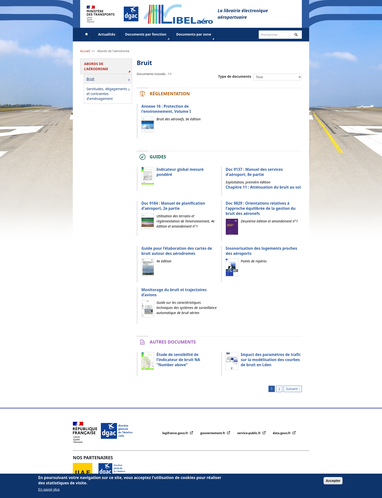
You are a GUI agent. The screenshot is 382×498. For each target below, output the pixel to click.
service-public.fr (249, 433)
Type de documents (234, 76)
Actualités (106, 34)
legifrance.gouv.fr (175, 433)
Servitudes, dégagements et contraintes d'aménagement (109, 93)
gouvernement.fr (213, 433)
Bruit (109, 79)
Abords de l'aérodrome (113, 51)
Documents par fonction (147, 36)
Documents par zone (195, 36)
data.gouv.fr (282, 433)
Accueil (85, 51)
